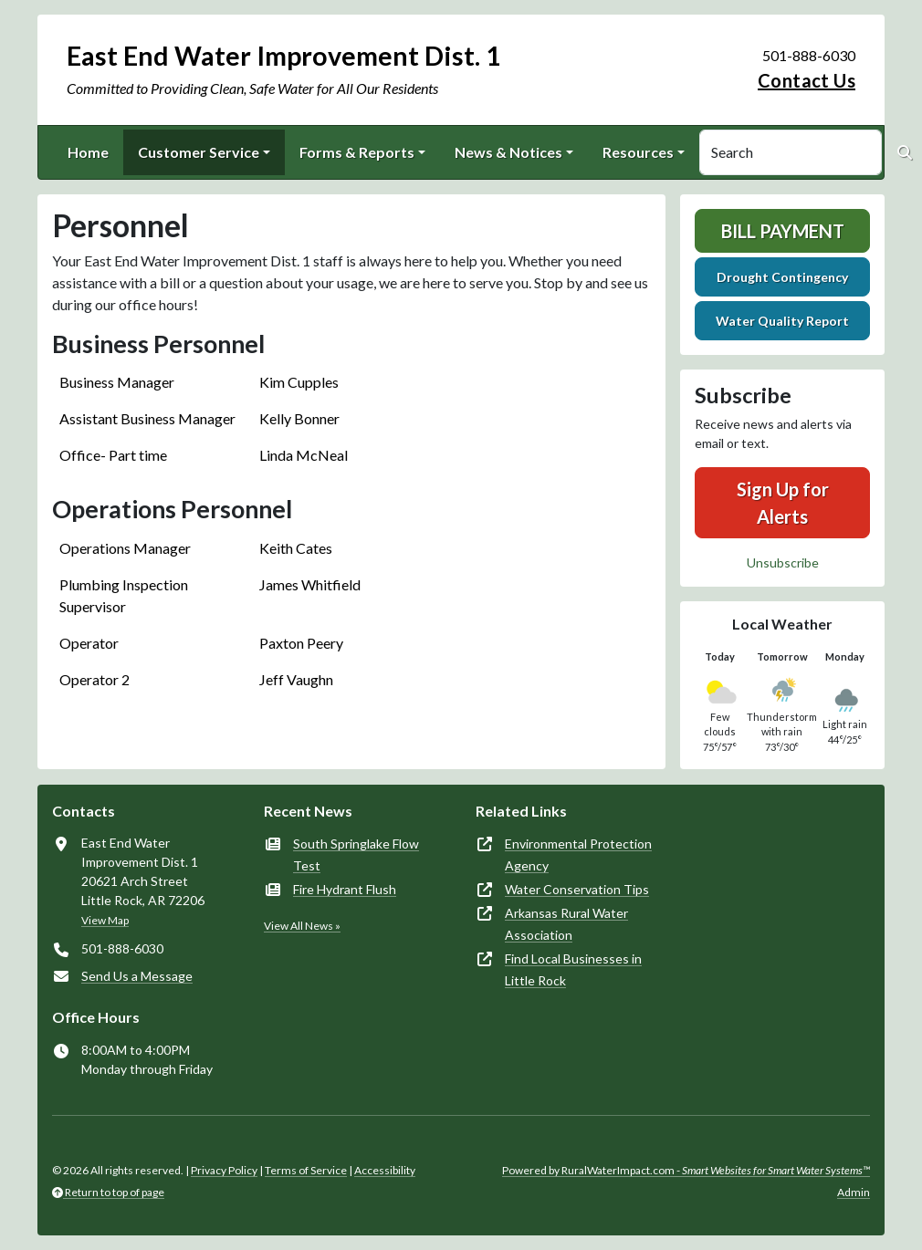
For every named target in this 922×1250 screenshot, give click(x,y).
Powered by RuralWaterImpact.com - (686, 1170)
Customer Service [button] (198, 152)
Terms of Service (306, 1170)
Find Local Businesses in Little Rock (573, 969)
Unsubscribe (783, 562)
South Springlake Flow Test (356, 854)
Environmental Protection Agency (578, 854)
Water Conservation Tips (577, 889)
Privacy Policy (224, 1170)
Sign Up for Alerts (783, 502)
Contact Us (806, 80)
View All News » (302, 925)
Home (88, 152)
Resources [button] (638, 152)
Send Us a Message (137, 976)
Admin (853, 1192)
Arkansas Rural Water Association (566, 924)
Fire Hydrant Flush (344, 889)
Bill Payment (782, 231)
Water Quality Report (782, 320)
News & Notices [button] (508, 152)
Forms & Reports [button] (356, 152)
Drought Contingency (782, 277)
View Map (105, 920)
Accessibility (384, 1170)
